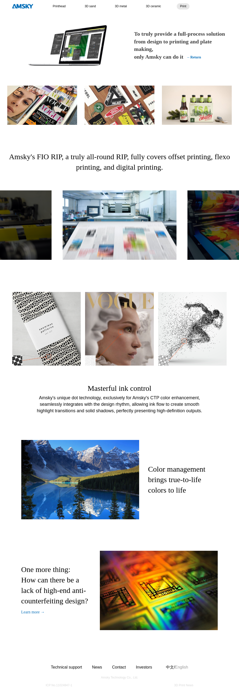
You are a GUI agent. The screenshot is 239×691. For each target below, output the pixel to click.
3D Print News (183, 685)
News (97, 667)
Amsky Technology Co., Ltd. (119, 677)
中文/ (173, 667)
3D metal (121, 6)
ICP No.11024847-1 (59, 685)
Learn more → (33, 612)
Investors (144, 667)
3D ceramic (153, 6)
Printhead (59, 6)
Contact (119, 667)
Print (183, 6)
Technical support (66, 667)
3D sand (90, 6)
